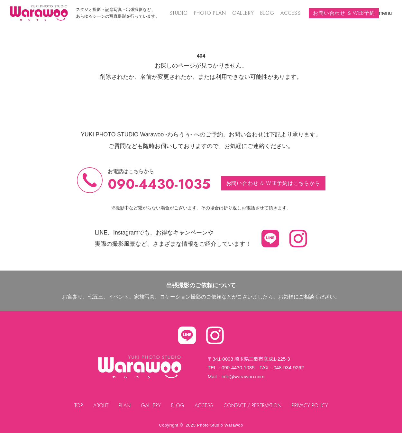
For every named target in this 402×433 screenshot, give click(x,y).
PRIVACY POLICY (310, 405)
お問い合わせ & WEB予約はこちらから (273, 183)
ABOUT (100, 405)
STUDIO (178, 13)
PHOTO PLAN (210, 13)
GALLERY (243, 13)
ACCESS (290, 13)
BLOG (267, 13)
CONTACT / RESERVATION (252, 405)
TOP (78, 405)
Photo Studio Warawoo (220, 425)
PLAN (125, 405)
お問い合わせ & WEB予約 (344, 13)
